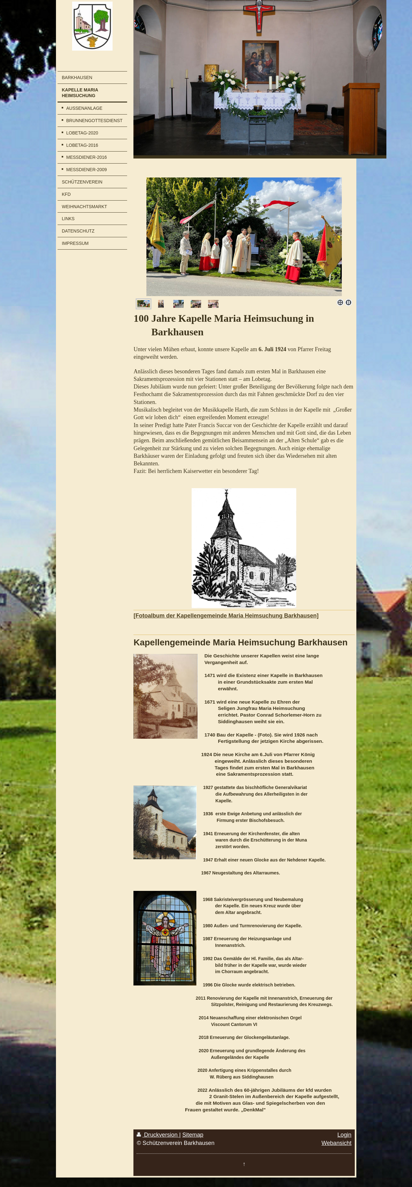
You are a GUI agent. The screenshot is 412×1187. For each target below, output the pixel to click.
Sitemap (192, 1135)
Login (344, 1135)
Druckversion (158, 1135)
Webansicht (337, 1143)
